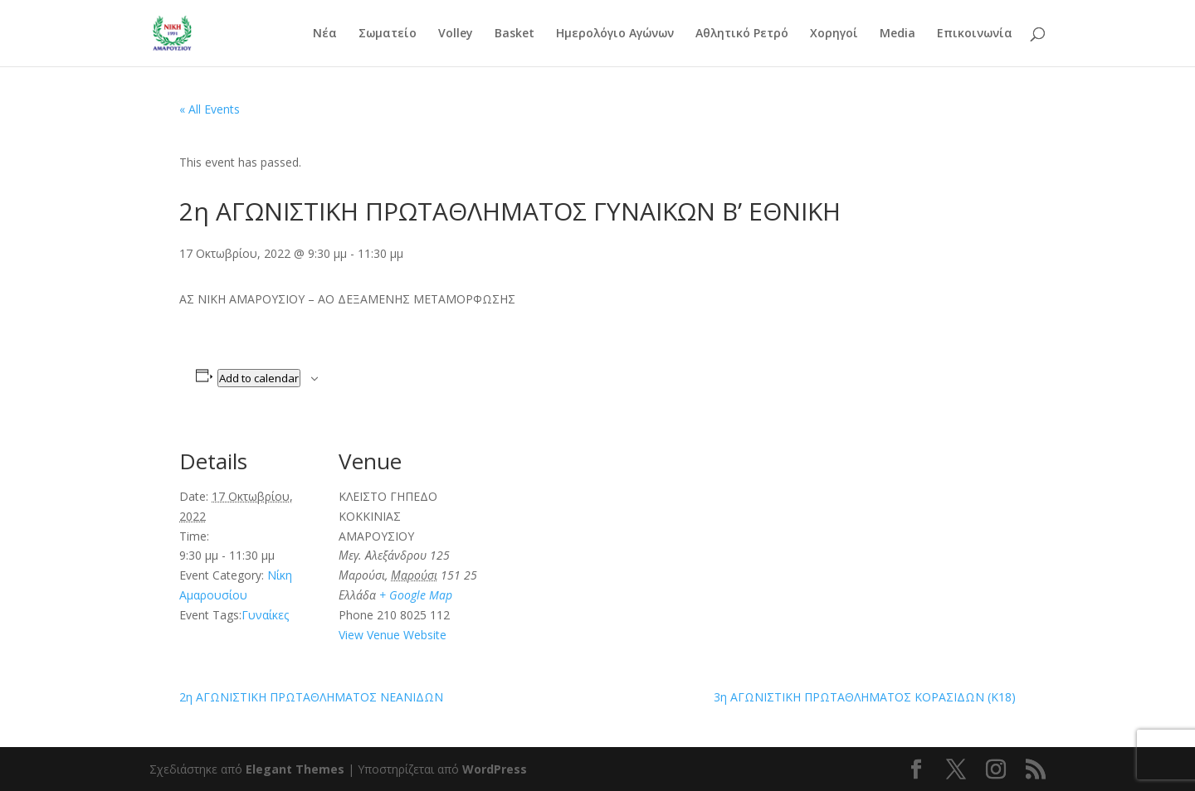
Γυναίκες (265, 615)
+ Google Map (415, 595)
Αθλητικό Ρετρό (741, 34)
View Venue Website (392, 635)
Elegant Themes (295, 769)
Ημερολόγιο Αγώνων (615, 34)
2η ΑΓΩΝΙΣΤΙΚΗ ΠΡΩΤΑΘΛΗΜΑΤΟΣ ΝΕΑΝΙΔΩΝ (311, 697)
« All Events (209, 109)
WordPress (494, 769)
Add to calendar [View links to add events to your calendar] (259, 378)
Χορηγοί (834, 34)
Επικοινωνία (974, 34)
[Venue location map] (585, 537)
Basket (514, 34)
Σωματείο (387, 34)
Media (897, 34)
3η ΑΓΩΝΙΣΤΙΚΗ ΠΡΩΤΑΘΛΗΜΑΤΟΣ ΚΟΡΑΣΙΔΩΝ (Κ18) (865, 697)
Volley (455, 34)
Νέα (325, 34)
